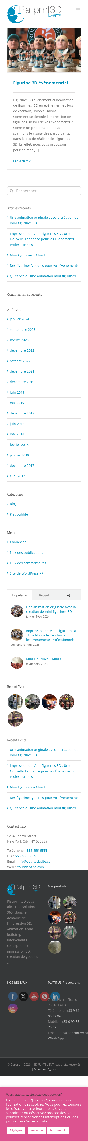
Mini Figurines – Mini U (28, 255)
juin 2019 (17, 392)
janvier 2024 (19, 319)
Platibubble (19, 514)
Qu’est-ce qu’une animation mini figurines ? (44, 276)
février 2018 (19, 444)
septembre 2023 (22, 329)
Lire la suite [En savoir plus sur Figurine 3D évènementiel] (20, 161)
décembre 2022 (22, 350)
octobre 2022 (20, 361)
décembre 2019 (22, 382)
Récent (44, 595)
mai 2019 (17, 402)
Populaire (19, 595)
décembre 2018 (22, 413)
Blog (13, 503)
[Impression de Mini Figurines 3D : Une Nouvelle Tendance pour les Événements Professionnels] (17, 631)
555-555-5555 (37, 850)
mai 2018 (17, 434)
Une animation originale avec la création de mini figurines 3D (51, 609)
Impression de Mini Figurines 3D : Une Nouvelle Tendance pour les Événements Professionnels (42, 239)
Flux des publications (26, 552)
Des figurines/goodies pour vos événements (44, 265)
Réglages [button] (16, 1130)
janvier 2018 (19, 455)
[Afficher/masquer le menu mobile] (78, 8)
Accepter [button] (37, 1130)
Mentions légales (45, 1069)
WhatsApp (56, 1038)
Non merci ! (58, 1130)
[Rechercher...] (44, 190)
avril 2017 (17, 476)
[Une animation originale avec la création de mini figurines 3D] (17, 607)
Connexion (18, 542)
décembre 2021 (22, 371)
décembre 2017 (22, 465)
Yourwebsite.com (30, 867)
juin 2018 (17, 424)
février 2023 (19, 340)
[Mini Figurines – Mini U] (17, 659)
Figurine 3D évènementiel (40, 83)
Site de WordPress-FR (26, 573)
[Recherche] (11, 190)
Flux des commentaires (28, 563)
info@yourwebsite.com (36, 861)
